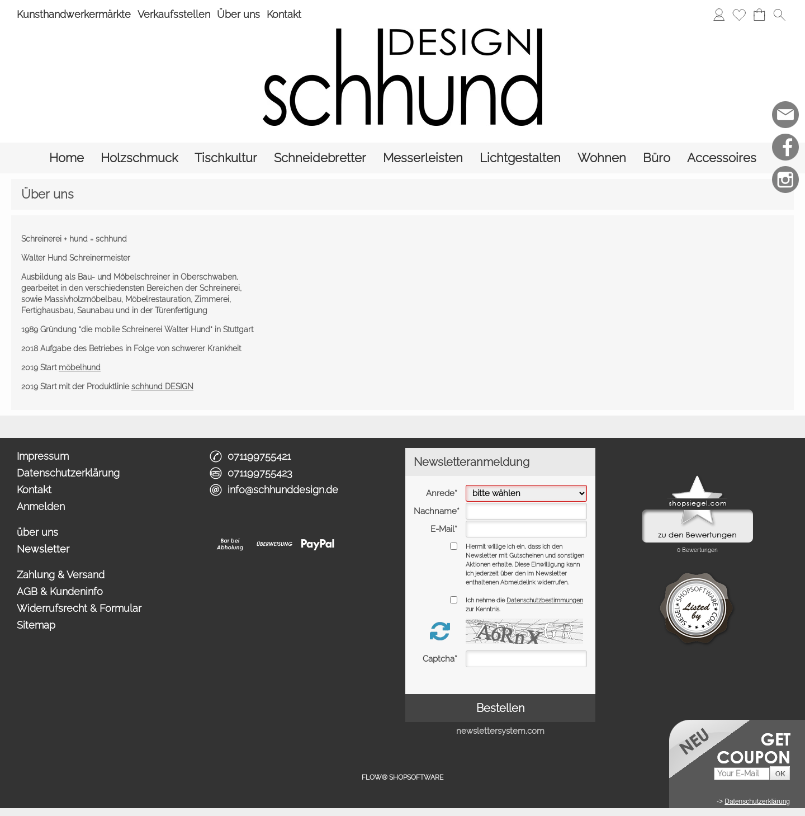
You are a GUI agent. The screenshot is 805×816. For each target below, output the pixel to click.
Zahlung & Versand (61, 575)
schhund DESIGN (162, 386)
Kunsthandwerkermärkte (74, 14)
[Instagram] (785, 180)
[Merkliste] (739, 14)
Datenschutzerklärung (68, 473)
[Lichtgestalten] (520, 158)
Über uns (238, 14)
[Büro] (656, 158)
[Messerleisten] (423, 158)
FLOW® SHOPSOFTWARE (402, 777)
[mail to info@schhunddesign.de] (785, 115)
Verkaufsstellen (174, 14)
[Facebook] (785, 147)
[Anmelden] (719, 14)
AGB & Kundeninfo (60, 591)
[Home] (66, 158)
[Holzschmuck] (139, 158)
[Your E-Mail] (742, 773)
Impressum (43, 456)
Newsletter (43, 549)
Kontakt (284, 14)
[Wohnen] (601, 158)
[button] (779, 14)
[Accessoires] (722, 158)
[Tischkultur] (226, 158)
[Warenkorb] (759, 14)
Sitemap (36, 625)
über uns (37, 532)
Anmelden (41, 506)
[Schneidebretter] (320, 158)
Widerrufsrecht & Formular (79, 608)
